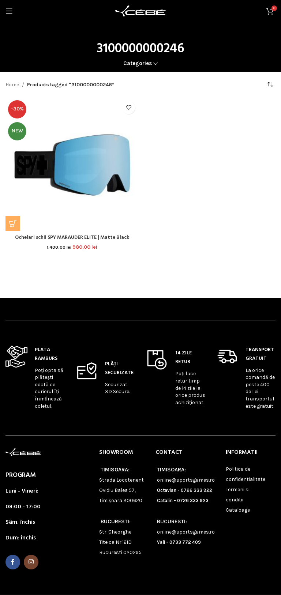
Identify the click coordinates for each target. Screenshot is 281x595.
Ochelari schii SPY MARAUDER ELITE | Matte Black (72, 237)
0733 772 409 (185, 542)
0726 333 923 (193, 500)
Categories (137, 63)
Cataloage (238, 510)
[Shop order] (270, 84)
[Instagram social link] (31, 562)
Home (12, 85)
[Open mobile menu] (9, 11)
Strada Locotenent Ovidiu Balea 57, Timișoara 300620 (121, 490)
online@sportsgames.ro (186, 480)
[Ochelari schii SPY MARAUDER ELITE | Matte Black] (72, 164)
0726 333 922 (196, 490)
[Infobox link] (35, 378)
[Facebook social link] (12, 562)
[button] (12, 223)
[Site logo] (140, 10)
